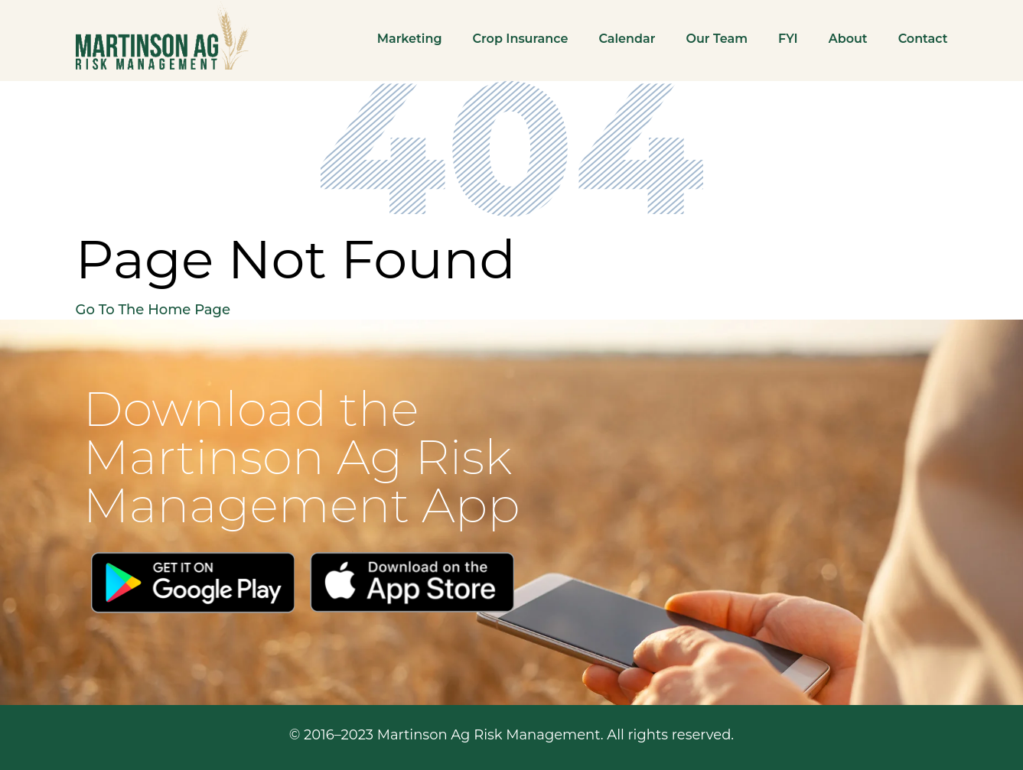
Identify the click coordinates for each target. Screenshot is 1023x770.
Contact (923, 38)
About (848, 38)
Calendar (626, 38)
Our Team (717, 38)
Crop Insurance (521, 38)
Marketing (409, 38)
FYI (788, 38)
